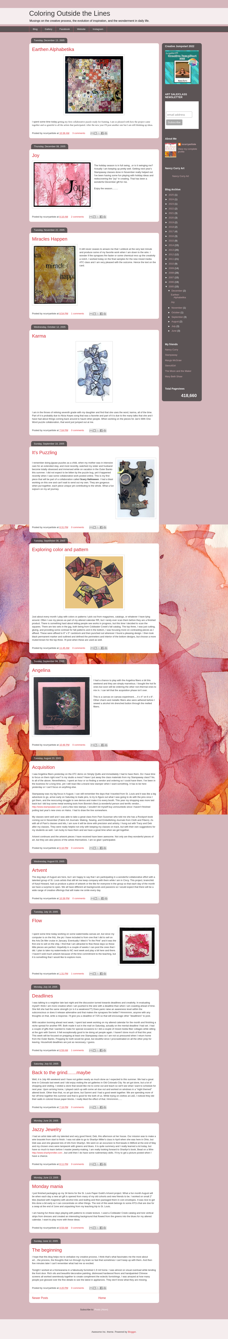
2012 (172, 254)
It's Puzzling (44, 452)
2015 (172, 240)
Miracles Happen (49, 239)
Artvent (39, 870)
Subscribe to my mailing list (177, 106)
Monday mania (47, 1186)
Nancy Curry (171, 349)
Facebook (65, 29)
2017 (172, 231)
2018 (172, 227)
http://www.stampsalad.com (46, 806)
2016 (172, 236)
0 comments (77, 430)
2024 (172, 199)
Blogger (132, 1331)
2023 (172, 203)
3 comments (78, 133)
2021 (172, 213)
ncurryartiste (189, 144)
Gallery (48, 29)
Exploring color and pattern (60, 549)
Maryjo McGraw (173, 360)
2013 (172, 250)
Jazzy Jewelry (46, 1129)
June (174, 330)
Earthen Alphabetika (53, 49)
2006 (172, 282)
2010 (172, 263)
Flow (37, 920)
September (178, 317)
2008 (172, 272)
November (177, 307)
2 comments (77, 216)
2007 (172, 277)
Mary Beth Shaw (173, 376)
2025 (172, 194)
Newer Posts (40, 1297)
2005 (172, 286)
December (177, 290)
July (174, 326)
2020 (172, 217)
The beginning (47, 1250)
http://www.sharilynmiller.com (47, 1152)
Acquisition (43, 767)
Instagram (98, 29)
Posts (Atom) (101, 1309)
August (176, 321)
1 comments (77, 313)
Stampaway (171, 355)
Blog (35, 29)
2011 (172, 259)
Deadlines (42, 996)
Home (102, 1297)
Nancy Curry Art (180, 176)
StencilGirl (170, 365)
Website (81, 29)
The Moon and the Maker (178, 371)
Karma (39, 336)
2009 (172, 268)
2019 (172, 222)
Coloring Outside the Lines (69, 13)
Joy (35, 155)
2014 (172, 245)
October (176, 312)
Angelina (41, 670)
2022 (172, 208)
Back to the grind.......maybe (61, 1072)
